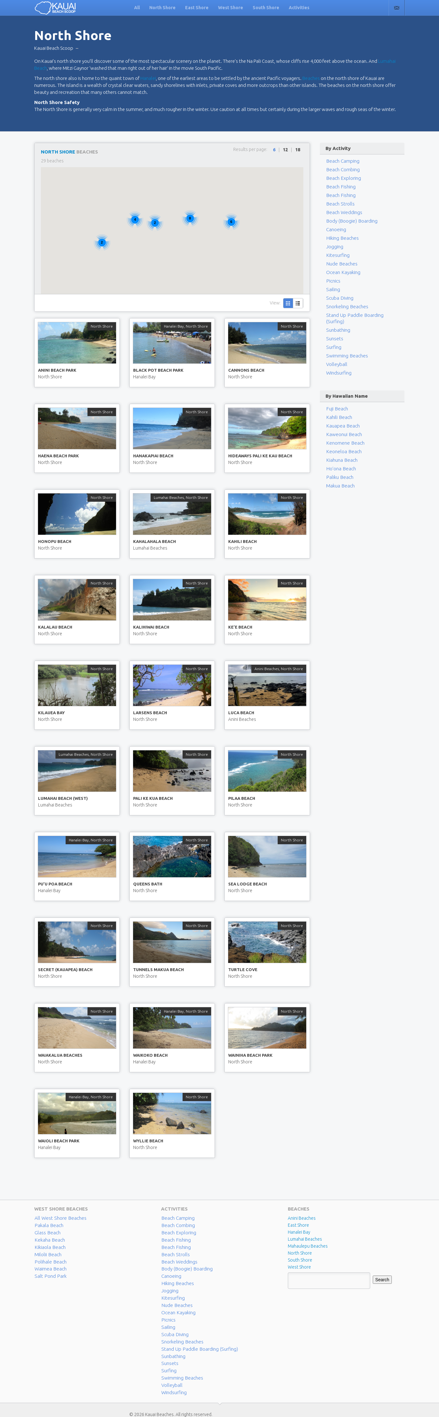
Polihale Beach (49, 1260)
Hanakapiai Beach (153, 456)
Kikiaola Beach (49, 1246)
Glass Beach (46, 1232)
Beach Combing (341, 169)
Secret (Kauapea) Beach (65, 969)
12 (285, 149)
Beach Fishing (339, 186)
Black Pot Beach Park (158, 370)
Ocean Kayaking (342, 272)
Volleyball (335, 358)
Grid (288, 303)
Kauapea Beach (341, 419)
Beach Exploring (342, 178)
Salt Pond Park (48, 1274)
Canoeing (335, 229)
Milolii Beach (47, 1253)
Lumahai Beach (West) (63, 798)
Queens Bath (147, 884)
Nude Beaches (340, 263)
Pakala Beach (47, 1225)
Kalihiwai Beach (151, 627)
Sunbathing (337, 323)
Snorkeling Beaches (345, 306)
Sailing (332, 289)
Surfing (333, 340)
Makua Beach (339, 479)
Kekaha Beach (48, 1239)
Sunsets (334, 332)
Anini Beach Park (57, 370)
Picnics (333, 281)
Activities (299, 7)
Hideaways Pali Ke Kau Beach (260, 456)
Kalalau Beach (55, 627)
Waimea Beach (49, 1267)
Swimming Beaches (345, 349)
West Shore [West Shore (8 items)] (299, 1267)
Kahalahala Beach (154, 541)
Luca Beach (241, 712)
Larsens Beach (150, 712)
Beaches (311, 78)
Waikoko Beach (150, 1055)
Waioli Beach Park (59, 1141)
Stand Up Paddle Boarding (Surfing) (360, 315)
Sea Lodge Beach (247, 884)
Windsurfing (338, 366)
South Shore (266, 7)
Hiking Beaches (341, 238)
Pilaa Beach (241, 798)
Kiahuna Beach (340, 453)
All (137, 7)
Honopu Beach (54, 541)
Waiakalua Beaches (60, 1055)
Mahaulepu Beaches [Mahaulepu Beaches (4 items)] (308, 1246)
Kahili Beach (242, 541)
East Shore (197, 7)
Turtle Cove (242, 969)
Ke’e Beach (240, 627)
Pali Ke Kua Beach (153, 798)
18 (297, 149)
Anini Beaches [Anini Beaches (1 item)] (302, 1218)
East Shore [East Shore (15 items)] (298, 1225)
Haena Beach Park (58, 456)
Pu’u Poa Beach (55, 884)
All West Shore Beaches (58, 1218)
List (298, 303)
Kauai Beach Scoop (53, 48)
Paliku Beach (338, 470)
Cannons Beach (246, 370)
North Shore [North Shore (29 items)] (300, 1253)
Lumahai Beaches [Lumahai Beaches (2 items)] (305, 1239)
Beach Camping (176, 1218)
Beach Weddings (342, 212)
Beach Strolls (339, 203)
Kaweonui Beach (342, 428)
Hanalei (148, 78)
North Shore (162, 7)
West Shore (230, 7)
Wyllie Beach (148, 1141)
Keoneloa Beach (342, 445)
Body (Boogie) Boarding (350, 221)
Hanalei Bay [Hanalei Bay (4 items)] (299, 1232)
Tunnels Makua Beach (158, 969)
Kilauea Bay (51, 712)
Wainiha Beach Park (250, 1055)
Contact (397, 8)
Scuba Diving (338, 298)
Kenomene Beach (343, 436)
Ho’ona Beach (340, 462)
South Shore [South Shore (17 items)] (300, 1260)
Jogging (334, 246)
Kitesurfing (337, 255)
